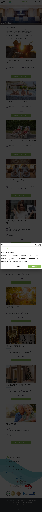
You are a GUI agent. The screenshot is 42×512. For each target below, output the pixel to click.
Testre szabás (20, 266)
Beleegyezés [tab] (7, 248)
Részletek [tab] (21, 248)
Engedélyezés (34, 266)
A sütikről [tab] (35, 248)
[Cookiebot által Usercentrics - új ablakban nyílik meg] (35, 245)
